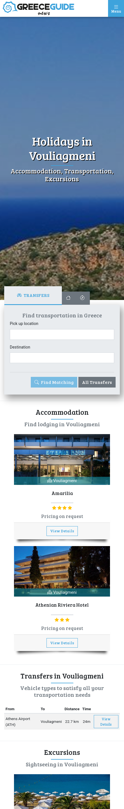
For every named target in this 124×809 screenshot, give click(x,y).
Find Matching (54, 382)
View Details (62, 530)
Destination (20, 347)
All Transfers (97, 382)
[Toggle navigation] (116, 8)
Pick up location (24, 323)
